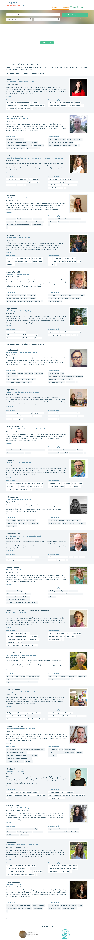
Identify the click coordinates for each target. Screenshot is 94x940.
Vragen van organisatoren (41, 927)
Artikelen (36, 929)
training (76, 7)
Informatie (37, 922)
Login (86, 2)
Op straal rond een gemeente (70, 919)
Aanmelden (37, 919)
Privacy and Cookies (47, 936)
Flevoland (70, 927)
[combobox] (19, 20)
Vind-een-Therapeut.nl (12, 919)
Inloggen (36, 920)
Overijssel (69, 925)
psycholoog (60, 7)
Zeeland (79, 925)
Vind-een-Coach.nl (11, 920)
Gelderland (83, 921)
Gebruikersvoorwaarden (64, 936)
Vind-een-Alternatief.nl (12, 922)
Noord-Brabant (77, 923)
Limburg (70, 923)
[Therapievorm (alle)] (39, 19)
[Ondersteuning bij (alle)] (12, 19)
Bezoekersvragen (38, 924)
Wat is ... (36, 931)
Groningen (64, 923)
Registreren (80, 2)
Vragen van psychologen (40, 926)
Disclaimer (55, 936)
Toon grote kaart (47, 28)
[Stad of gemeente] (33, 14)
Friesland (77, 921)
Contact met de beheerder (41, 933)
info (86, 7)
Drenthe (72, 921)
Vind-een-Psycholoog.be (12, 928)
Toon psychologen (75, 15)
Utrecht (74, 925)
